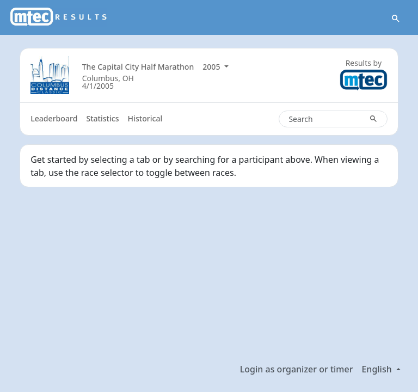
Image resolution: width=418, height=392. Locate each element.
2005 (212, 67)
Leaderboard (53, 118)
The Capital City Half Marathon (138, 67)
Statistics (102, 118)
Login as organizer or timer (296, 369)
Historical (145, 118)
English (377, 369)
